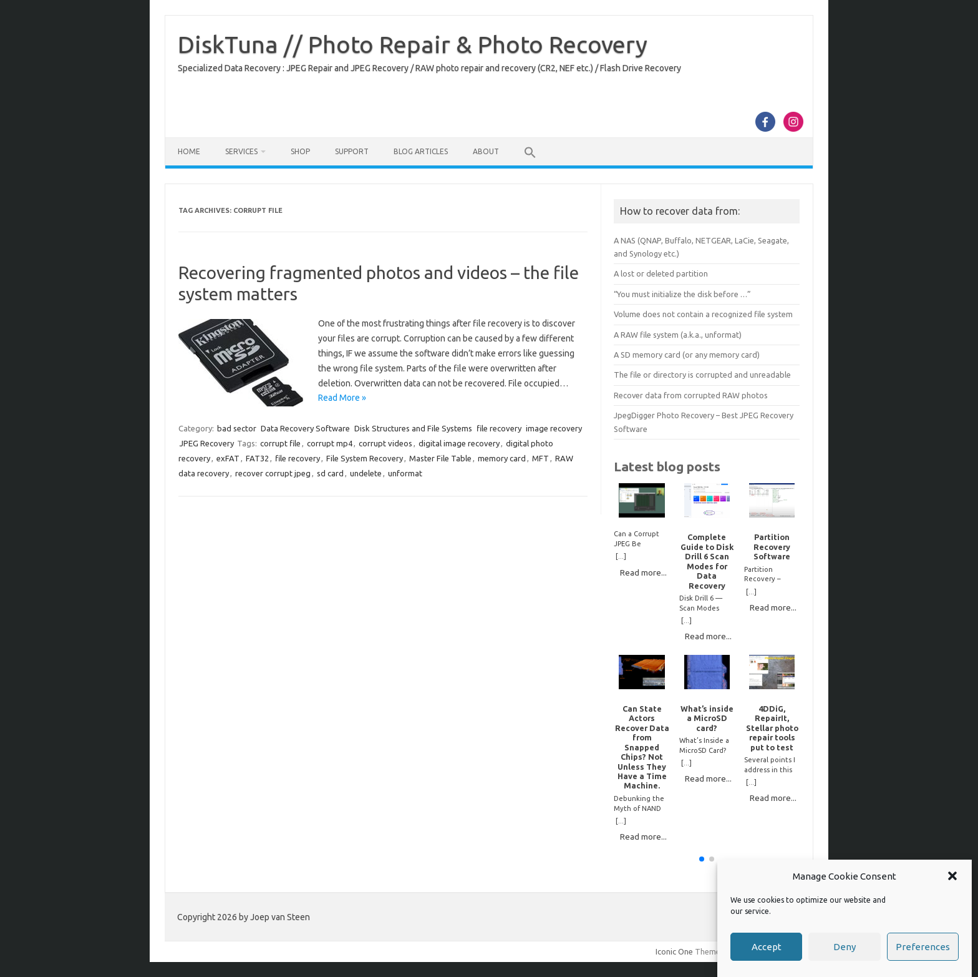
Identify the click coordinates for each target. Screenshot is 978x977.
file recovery (499, 428)
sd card (330, 473)
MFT (540, 458)
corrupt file (280, 443)
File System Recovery (364, 458)
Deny (844, 946)
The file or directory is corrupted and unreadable (702, 374)
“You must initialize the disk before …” (682, 294)
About (486, 151)
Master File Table (440, 458)
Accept (767, 946)
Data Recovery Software (305, 428)
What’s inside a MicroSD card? (707, 718)
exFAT (228, 458)
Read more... (643, 572)
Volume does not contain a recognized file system (703, 314)
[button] (952, 876)
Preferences (923, 946)
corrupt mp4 (329, 443)
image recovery (554, 428)
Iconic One (674, 951)
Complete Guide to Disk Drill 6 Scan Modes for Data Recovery (707, 561)
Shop (300, 151)
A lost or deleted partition (661, 273)
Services (241, 151)
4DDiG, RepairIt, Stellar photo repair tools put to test (772, 728)
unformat (405, 473)
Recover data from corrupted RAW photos (691, 395)
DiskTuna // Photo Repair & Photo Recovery (412, 44)
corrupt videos (385, 443)
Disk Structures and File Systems (413, 428)
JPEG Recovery (207, 443)
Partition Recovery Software (771, 547)
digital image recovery (459, 443)
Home (189, 151)
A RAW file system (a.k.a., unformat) (678, 334)
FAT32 (257, 458)
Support (352, 151)
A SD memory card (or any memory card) (687, 354)
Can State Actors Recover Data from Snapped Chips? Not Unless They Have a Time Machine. (642, 747)
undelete (366, 473)
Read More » (342, 398)
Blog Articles (421, 151)
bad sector (236, 428)
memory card (502, 458)
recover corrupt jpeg (273, 473)
